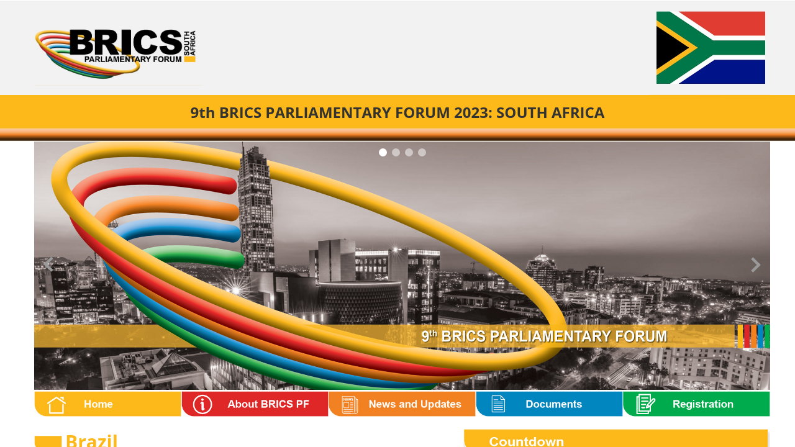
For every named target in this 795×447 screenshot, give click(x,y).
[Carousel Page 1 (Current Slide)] (383, 152)
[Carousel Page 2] (396, 152)
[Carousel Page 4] (422, 152)
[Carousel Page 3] (409, 152)
